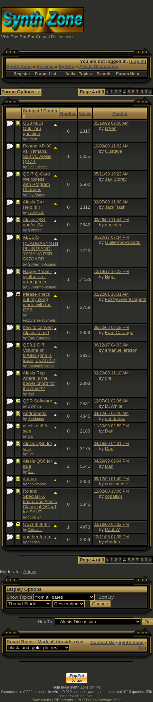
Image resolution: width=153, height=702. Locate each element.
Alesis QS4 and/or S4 (34, 222)
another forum (37, 536)
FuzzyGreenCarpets (39, 320)
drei (31, 394)
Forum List (45, 74)
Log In (138, 61)
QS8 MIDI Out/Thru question (33, 128)
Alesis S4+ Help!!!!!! (34, 204)
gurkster (34, 230)
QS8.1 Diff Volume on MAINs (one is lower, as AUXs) (39, 352)
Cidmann (35, 530)
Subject (31, 110)
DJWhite (34, 406)
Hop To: (46, 621)
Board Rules (20, 641)
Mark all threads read (61, 641)
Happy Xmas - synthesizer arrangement (37, 276)
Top (142, 647)
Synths (66, 66)
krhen (32, 139)
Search (103, 74)
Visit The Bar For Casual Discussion (37, 36)
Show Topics (19, 597)
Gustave (113, 151)
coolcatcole (37, 484)
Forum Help (127, 74)
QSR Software (37, 401)
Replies (68, 113)
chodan (34, 542)
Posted (119, 113)
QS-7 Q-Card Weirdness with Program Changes (36, 181)
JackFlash (36, 212)
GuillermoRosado (42, 264)
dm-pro (30, 478)
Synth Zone (19, 66)
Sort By (106, 597)
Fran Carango (39, 338)
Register (21, 74)
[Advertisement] (119, 22)
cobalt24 (34, 517)
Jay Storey (36, 195)
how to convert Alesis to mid (38, 330)
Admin (29, 571)
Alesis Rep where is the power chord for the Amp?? (39, 380)
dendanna (36, 419)
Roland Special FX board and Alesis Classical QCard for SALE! (40, 501)
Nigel (110, 276)
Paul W (112, 529)
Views (85, 113)
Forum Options (20, 91)
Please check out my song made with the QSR (37, 302)
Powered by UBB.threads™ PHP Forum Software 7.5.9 (76, 700)
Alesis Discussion (98, 66)
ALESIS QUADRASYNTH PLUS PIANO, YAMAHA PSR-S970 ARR (40, 248)
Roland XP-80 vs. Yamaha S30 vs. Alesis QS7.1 (37, 153)
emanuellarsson (41, 366)
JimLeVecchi (38, 167)
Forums (45, 66)
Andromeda (35, 413)
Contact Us (102, 642)
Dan (31, 436)
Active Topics (78, 74)
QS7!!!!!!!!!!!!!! (36, 524)
